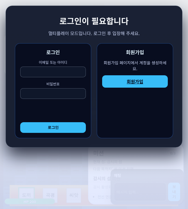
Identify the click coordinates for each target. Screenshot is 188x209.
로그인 (53, 127)
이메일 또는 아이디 (53, 68)
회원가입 (135, 81)
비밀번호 (53, 90)
